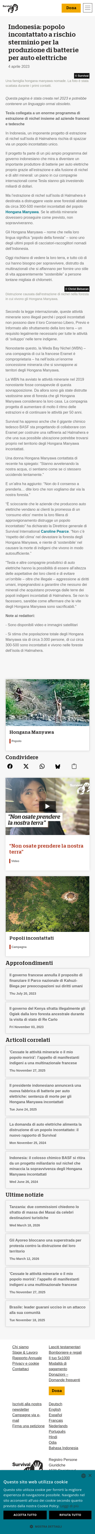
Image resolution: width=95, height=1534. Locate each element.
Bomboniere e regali (65, 1352)
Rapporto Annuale (27, 1358)
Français (56, 1420)
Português (57, 1431)
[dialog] (47, 1502)
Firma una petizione (28, 1426)
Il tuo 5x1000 (59, 1358)
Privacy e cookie (25, 1363)
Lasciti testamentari (65, 1347)
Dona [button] (71, 8)
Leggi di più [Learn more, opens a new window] (69, 1506)
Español (55, 1415)
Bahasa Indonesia (63, 1448)
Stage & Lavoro (25, 1352)
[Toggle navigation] (87, 7)
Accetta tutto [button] (25, 1515)
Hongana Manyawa (22, 212)
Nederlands (58, 1426)
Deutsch (55, 1404)
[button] (47, 1526)
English (55, 1409)
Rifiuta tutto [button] (70, 1515)
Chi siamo (20, 1347)
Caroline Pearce (54, 531)
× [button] (90, 1475)
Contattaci (20, 1369)
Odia (53, 1442)
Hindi (53, 1437)
